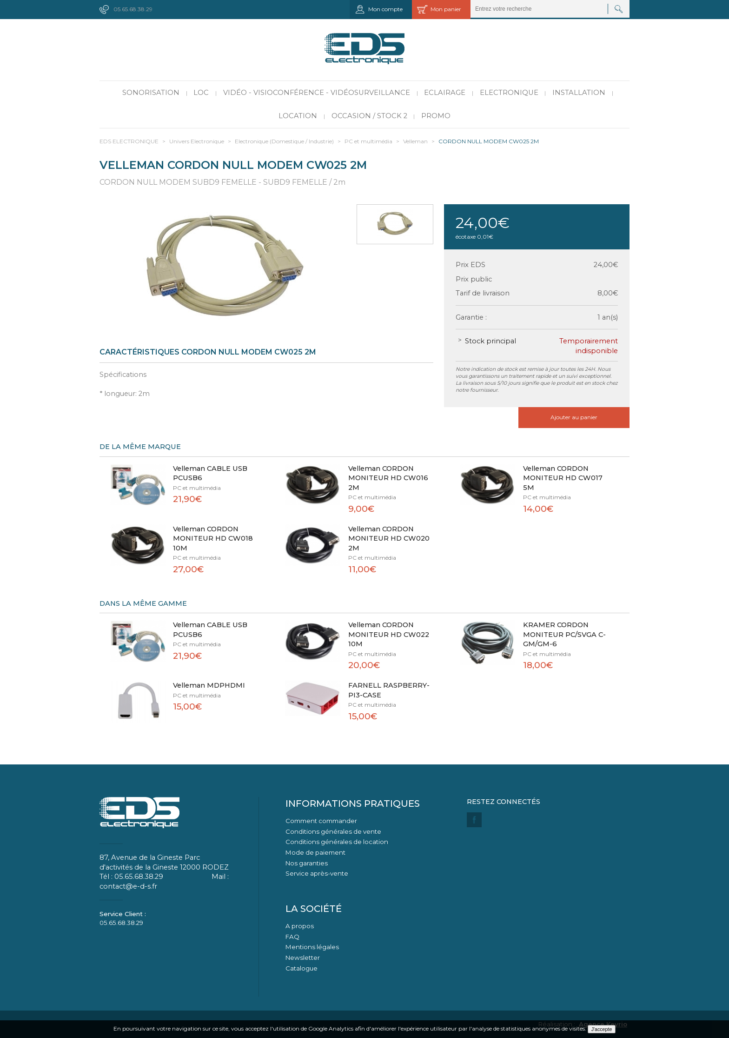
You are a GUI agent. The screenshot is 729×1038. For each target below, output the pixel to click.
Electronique (509, 92)
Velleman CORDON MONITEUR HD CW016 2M (388, 478)
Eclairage (444, 92)
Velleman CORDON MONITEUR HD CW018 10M (213, 538)
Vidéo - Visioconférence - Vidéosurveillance (316, 92)
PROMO (436, 116)
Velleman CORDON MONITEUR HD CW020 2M (389, 538)
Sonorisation (150, 92)
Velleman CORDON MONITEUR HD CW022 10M (388, 634)
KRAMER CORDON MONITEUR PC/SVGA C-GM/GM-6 (564, 634)
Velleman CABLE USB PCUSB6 (210, 473)
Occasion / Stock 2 (369, 116)
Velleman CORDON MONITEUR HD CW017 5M (563, 478)
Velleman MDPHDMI (209, 685)
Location (297, 116)
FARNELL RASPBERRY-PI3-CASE (389, 690)
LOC (201, 92)
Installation (578, 92)
